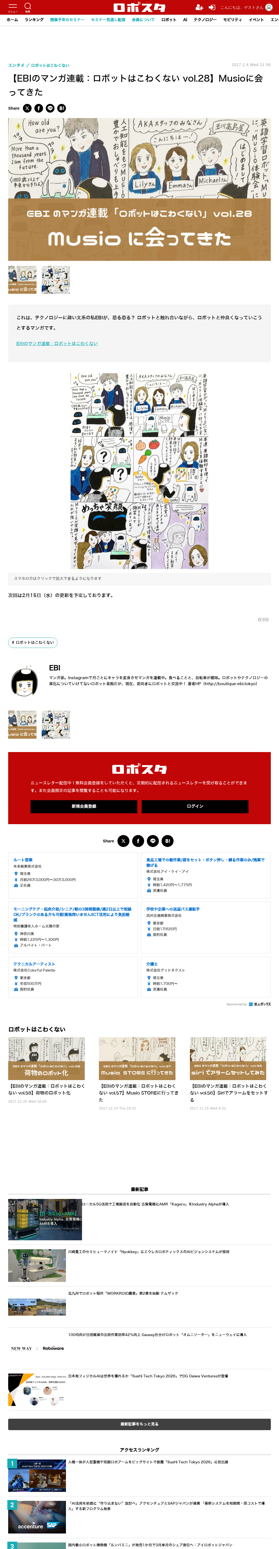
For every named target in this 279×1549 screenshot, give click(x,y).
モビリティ (232, 20)
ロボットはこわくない (35, 643)
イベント (256, 20)
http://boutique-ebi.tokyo (230, 684)
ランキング (34, 20)
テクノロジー (205, 20)
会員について (143, 20)
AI (185, 20)
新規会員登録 (84, 807)
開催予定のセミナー (67, 20)
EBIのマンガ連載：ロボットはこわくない (59, 343)
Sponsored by (236, 1004)
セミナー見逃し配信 (108, 20)
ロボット (169, 20)
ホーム (12, 20)
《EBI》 (263, 619)
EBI (56, 667)
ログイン (195, 807)
